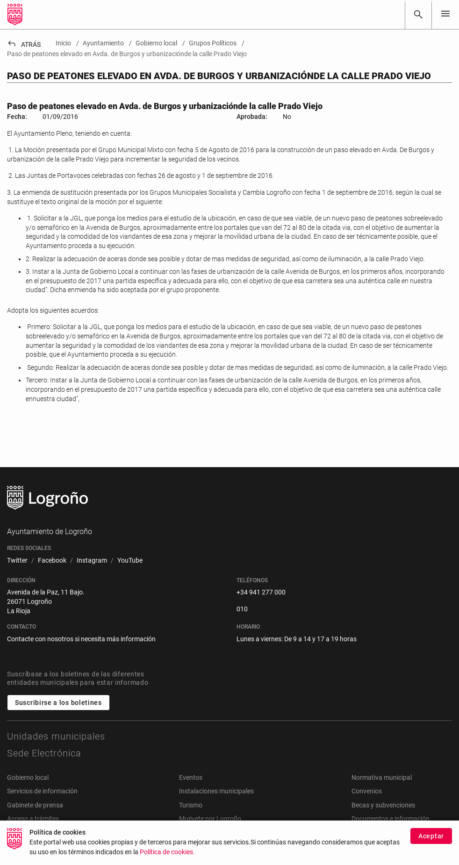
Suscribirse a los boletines (58, 702)
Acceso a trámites (33, 818)
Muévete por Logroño (210, 818)
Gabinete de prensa (35, 805)
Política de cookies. (167, 852)
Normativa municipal (381, 777)
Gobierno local (28, 777)
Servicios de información (42, 791)
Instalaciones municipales (216, 791)
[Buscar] (418, 14)
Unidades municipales (56, 736)
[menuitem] (17, 560)
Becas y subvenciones (383, 805)
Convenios (366, 791)
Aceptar (431, 836)
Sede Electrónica (44, 753)
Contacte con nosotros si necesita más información (81, 639)
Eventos (190, 777)
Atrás (24, 44)
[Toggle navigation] (445, 14)
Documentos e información (390, 818)
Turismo (190, 805)
